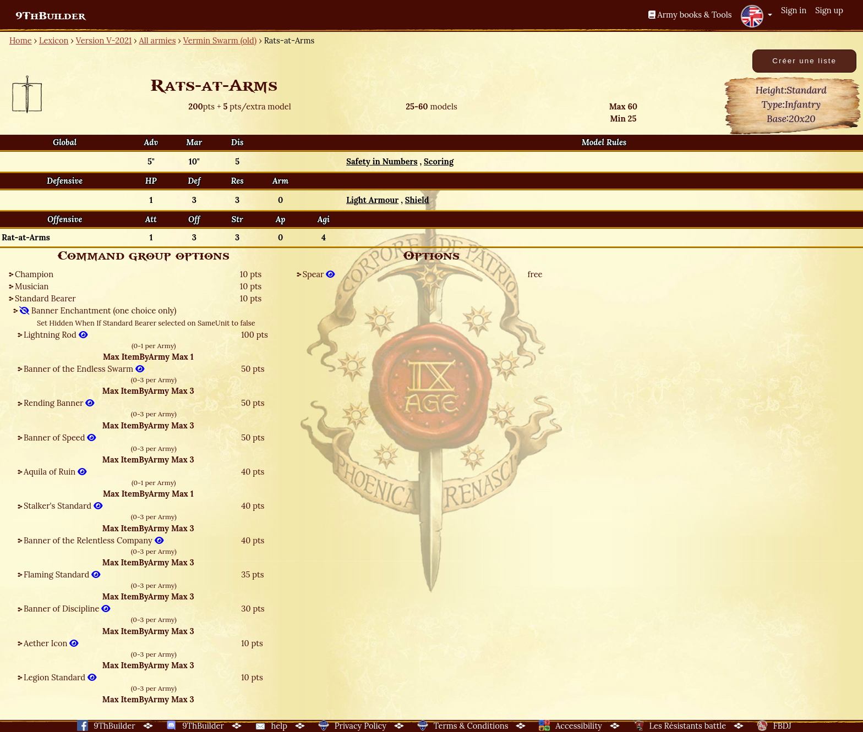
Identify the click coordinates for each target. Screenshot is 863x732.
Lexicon (53, 40)
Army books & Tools (690, 14)
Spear (319, 274)
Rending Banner (59, 403)
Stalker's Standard (63, 505)
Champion (34, 274)
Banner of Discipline (67, 608)
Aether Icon (51, 643)
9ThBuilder (50, 15)
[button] (756, 16)
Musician (31, 286)
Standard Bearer (45, 298)
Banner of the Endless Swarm (84, 369)
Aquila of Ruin (55, 471)
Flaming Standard (62, 574)
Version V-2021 (104, 40)
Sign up (829, 10)
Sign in (793, 10)
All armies (157, 40)
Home (20, 40)
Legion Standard (60, 677)
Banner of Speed (60, 437)
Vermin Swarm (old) (220, 40)
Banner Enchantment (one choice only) (98, 310)
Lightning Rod (56, 334)
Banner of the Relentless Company (93, 540)
